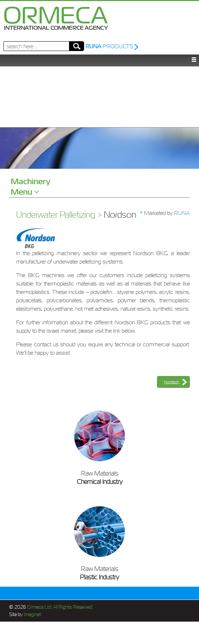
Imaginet (32, 614)
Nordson (171, 382)
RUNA (182, 212)
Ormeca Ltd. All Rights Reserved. (59, 607)
